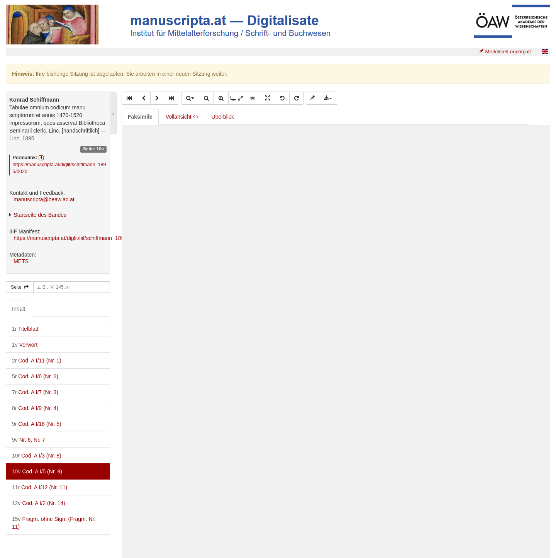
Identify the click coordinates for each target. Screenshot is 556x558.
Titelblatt (25, 329)
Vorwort (24, 345)
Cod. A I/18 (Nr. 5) (36, 424)
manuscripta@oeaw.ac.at (44, 199)
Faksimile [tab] (140, 117)
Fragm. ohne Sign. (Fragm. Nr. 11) (53, 523)
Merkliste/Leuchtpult (505, 51)
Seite (20, 287)
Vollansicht (182, 117)
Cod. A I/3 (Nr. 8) (36, 456)
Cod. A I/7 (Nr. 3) (35, 392)
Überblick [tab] (223, 117)
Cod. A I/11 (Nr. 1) (36, 360)
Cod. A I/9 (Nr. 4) (35, 408)
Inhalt (18, 309)
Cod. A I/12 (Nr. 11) (39, 487)
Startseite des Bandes (40, 215)
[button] (129, 98)
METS (21, 261)
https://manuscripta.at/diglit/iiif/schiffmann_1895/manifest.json (87, 238)
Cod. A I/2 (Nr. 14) (38, 503)
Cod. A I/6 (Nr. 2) (35, 376)
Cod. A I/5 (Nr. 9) (37, 471)
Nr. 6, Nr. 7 (28, 440)
